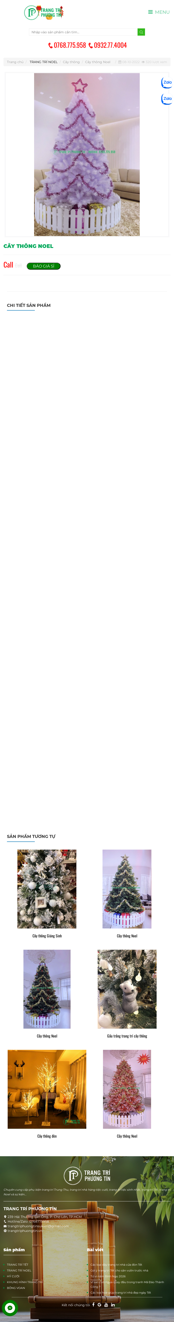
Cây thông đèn (47, 1136)
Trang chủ (15, 62)
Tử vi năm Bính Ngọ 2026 (108, 1276)
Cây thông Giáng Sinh (47, 936)
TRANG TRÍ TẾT (17, 1264)
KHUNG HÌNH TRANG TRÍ (25, 1282)
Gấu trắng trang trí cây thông (127, 1036)
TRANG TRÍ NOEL (44, 62)
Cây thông (71, 62)
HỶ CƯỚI (13, 1276)
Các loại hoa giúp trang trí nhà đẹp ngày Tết (120, 1292)
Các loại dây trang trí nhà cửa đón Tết (116, 1264)
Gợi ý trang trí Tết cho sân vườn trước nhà (119, 1270)
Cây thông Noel (97, 62)
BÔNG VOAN (16, 1288)
